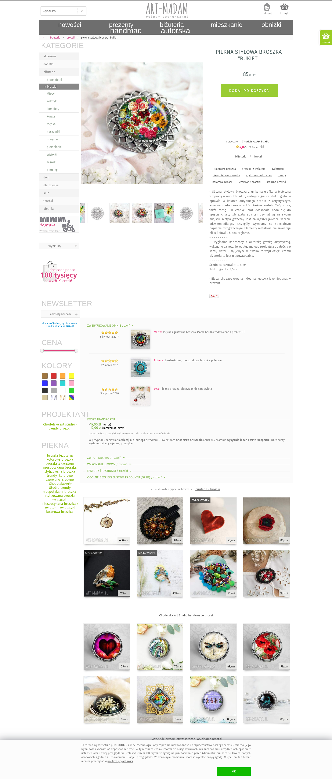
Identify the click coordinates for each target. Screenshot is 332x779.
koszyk (284, 13)
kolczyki (52, 101)
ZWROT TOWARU (106, 458)
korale (51, 116)
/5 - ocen (247, 147)
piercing (52, 170)
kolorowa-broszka (225, 168)
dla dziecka (51, 185)
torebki (48, 201)
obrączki (52, 139)
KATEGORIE (60, 45)
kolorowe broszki (222, 182)
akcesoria (50, 56)
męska (51, 124)
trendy (282, 175)
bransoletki (54, 80)
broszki (258, 156)
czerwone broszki (250, 182)
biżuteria (49, 72)
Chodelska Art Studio (255, 141)
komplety (53, 109)
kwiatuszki (278, 168)
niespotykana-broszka (226, 175)
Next (196, 124)
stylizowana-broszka (259, 175)
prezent (70, 326)
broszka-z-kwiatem (254, 168)
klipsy (51, 93)
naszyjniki (53, 132)
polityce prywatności (120, 761)
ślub (46, 193)
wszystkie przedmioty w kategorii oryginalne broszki (187, 739)
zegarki (51, 162)
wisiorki (52, 154)
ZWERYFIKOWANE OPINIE (110, 325)
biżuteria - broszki (207, 489)
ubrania (48, 209)
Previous (87, 124)
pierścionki (54, 147)
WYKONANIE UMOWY (109, 464)
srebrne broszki (276, 182)
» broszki (50, 86)
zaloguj (267, 13)
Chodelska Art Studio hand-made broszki (186, 615)
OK (234, 771)
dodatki (48, 64)
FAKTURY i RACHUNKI (109, 471)
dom (46, 177)
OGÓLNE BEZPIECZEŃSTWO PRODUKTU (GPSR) (126, 477)
